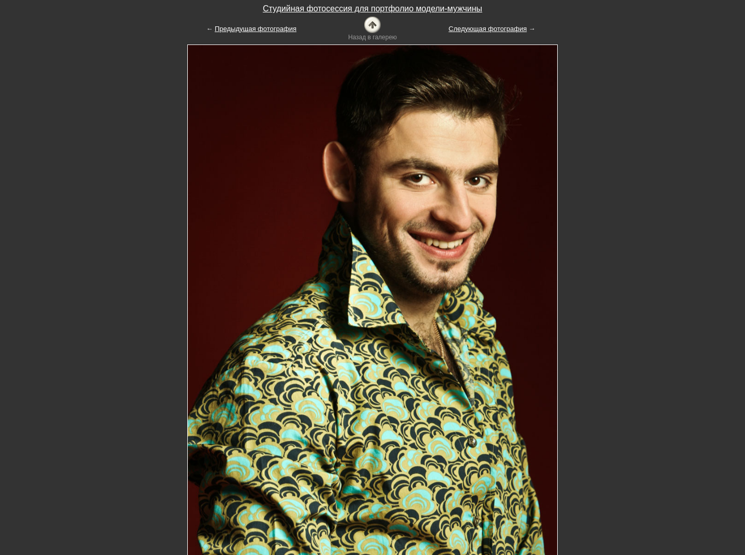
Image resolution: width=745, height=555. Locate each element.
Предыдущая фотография (255, 29)
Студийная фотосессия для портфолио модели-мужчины (372, 8)
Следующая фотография (488, 29)
